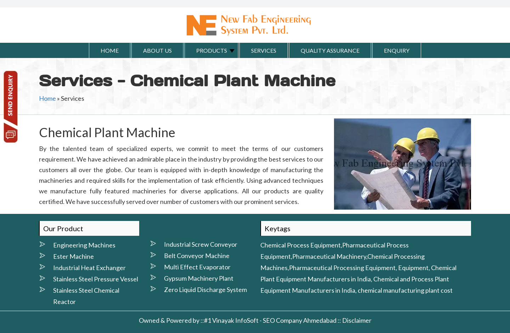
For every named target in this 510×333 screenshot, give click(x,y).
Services (263, 50)
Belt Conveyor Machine (197, 255)
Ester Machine (73, 256)
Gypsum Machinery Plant (198, 278)
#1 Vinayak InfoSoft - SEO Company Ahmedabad (270, 320)
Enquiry (396, 50)
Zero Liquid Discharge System (205, 289)
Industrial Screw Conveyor (200, 244)
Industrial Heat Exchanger (89, 267)
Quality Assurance (330, 50)
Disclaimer (357, 320)
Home (110, 50)
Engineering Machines (84, 245)
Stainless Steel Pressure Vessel (95, 279)
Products (211, 50)
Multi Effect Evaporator (197, 267)
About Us (157, 50)
